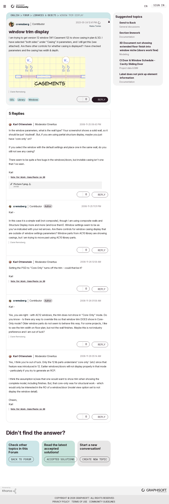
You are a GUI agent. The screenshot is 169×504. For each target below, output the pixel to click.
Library (21, 99)
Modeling (124, 54)
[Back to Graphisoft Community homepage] (20, 6)
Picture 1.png (21, 184)
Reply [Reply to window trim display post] (101, 99)
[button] (47, 72)
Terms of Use (79, 501)
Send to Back (127, 22)
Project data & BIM (128, 68)
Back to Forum (21, 459)
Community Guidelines (102, 501)
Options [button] (106, 15)
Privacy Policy (61, 501)
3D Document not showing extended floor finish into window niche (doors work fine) (138, 46)
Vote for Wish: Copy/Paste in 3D (28, 177)
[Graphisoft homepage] (154, 491)
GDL (12, 99)
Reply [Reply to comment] (101, 194)
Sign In (158, 5)
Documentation (127, 37)
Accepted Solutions (60, 459)
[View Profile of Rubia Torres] (95, 26)
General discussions (129, 26)
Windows (33, 99)
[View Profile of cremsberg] (22, 24)
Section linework (129, 32)
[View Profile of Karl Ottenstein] (22, 124)
